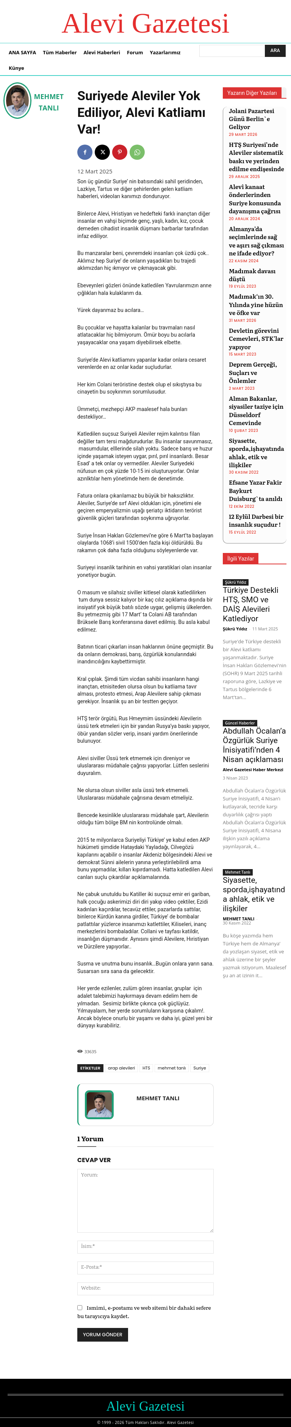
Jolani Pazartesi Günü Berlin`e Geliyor (255, 114)
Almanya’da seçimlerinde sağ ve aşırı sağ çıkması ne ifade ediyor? (253, 219)
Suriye (199, 1068)
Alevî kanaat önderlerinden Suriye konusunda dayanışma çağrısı (256, 182)
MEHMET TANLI (49, 102)
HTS (146, 1068)
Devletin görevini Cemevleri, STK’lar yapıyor (252, 300)
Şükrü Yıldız (235, 503)
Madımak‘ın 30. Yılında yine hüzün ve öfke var (255, 269)
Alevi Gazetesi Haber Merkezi (253, 691)
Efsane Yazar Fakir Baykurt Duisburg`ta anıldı (254, 415)
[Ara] (275, 51)
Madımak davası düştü (256, 246)
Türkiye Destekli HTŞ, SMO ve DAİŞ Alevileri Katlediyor (250, 526)
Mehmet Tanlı (237, 793)
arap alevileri (121, 1068)
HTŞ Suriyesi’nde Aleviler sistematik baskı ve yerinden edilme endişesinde (252, 144)
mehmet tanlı (172, 1068)
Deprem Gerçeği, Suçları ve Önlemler (253, 327)
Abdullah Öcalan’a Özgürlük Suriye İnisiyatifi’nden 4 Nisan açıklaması (254, 666)
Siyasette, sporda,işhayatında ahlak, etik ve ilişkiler (255, 385)
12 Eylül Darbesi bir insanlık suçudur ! (252, 443)
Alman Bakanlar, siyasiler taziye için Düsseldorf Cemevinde (256, 354)
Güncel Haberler (240, 644)
